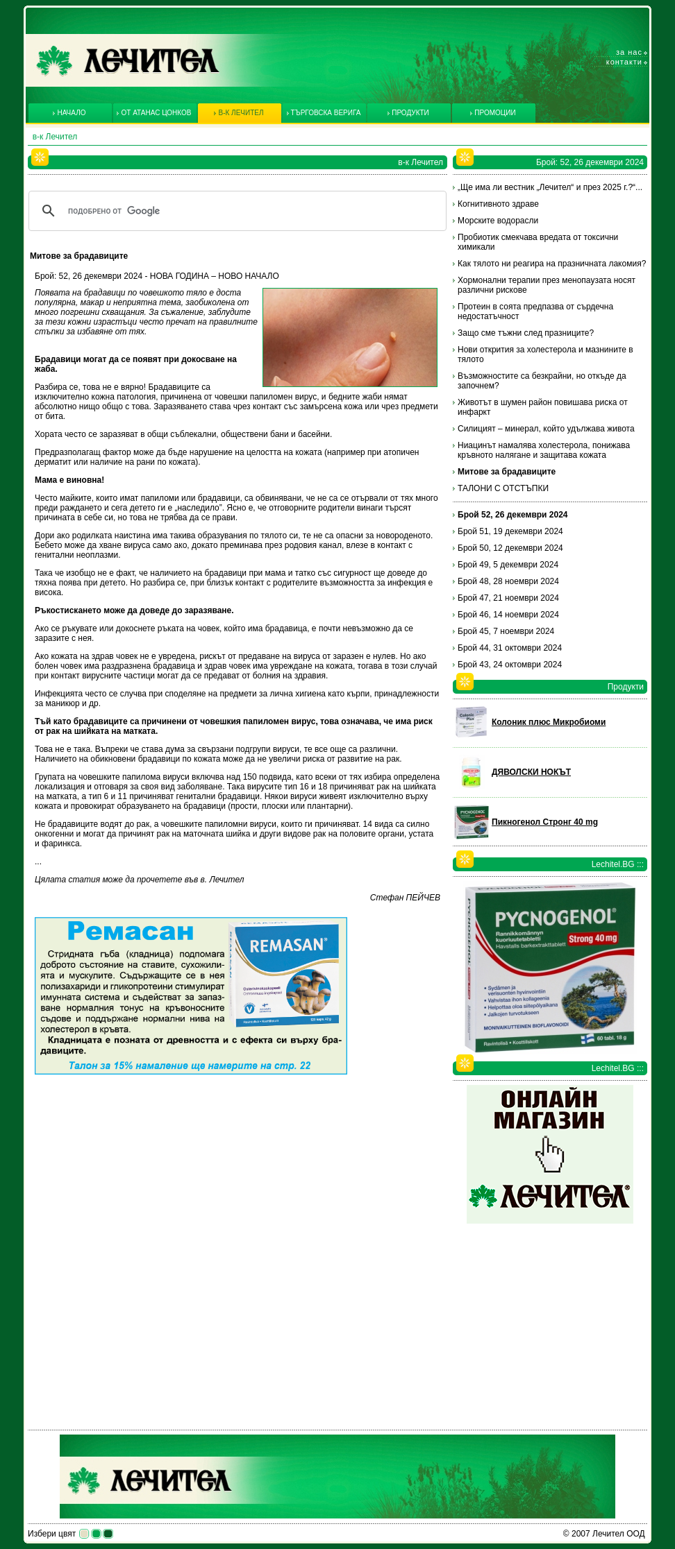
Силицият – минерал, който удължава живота (546, 429)
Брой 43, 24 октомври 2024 (510, 664)
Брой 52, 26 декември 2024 (513, 515)
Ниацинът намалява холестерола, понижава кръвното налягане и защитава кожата (544, 450)
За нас (629, 52)
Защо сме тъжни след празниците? (526, 333)
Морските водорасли (498, 220)
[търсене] (235, 211)
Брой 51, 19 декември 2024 (510, 531)
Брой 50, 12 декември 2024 (510, 548)
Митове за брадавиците (507, 472)
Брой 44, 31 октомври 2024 (510, 648)
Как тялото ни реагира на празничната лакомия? (552, 263)
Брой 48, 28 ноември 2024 (508, 581)
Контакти (624, 62)
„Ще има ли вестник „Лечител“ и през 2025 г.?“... (550, 187)
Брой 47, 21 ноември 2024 (508, 598)
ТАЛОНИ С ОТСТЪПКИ (503, 488)
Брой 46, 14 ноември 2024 (508, 614)
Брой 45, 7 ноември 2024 (506, 631)
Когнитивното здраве (498, 204)
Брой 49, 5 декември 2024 (508, 565)
